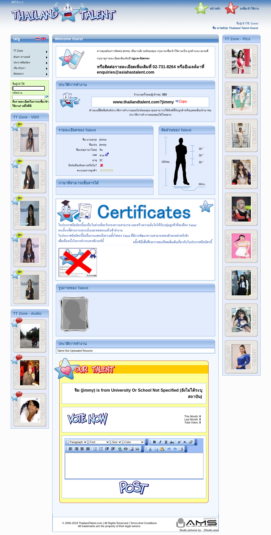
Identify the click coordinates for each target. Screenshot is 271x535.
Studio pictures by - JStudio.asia (198, 530)
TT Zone (18, 50)
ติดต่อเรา (19, 73)
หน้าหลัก (215, 8)
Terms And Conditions (143, 523)
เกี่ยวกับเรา (19, 68)
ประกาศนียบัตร (22, 62)
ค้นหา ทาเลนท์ (22, 57)
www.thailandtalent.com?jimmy (143, 102)
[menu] (27, 60)
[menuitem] (27, 46)
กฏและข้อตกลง (140, 58)
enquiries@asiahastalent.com (125, 72)
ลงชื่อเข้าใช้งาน (249, 8)
